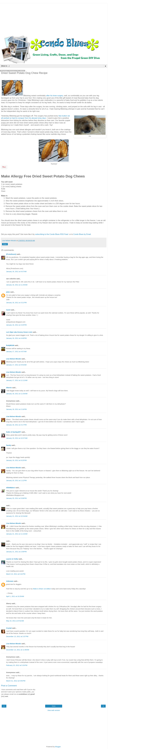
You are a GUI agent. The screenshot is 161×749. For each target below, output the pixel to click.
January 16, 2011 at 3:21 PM (16, 302)
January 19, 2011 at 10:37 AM (16, 438)
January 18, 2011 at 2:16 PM (16, 409)
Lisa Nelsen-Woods (13, 359)
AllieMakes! (10, 488)
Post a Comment (9, 685)
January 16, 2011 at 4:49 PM (16, 338)
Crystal (9, 628)
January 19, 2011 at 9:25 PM (16, 460)
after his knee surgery (54, 96)
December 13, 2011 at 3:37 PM (17, 636)
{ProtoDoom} (11, 254)
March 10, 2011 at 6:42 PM (15, 574)
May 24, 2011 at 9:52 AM (15, 621)
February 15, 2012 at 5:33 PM (16, 665)
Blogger (58, 747)
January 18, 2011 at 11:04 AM (16, 394)
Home (53, 706)
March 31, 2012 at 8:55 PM (15, 681)
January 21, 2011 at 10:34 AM (16, 516)
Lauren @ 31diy (12, 559)
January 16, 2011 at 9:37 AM (16, 271)
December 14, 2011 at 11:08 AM (17, 650)
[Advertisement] (53, 19)
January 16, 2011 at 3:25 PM (16, 325)
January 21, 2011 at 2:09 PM (16, 552)
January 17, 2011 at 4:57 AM (16, 351)
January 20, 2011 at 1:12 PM (16, 480)
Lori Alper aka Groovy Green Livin (19, 332)
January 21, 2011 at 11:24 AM (16, 534)
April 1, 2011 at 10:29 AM (15, 596)
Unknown (9, 581)
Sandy (8, 445)
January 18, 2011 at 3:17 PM (16, 425)
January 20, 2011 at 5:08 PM (16, 498)
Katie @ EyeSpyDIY (13, 432)
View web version (53, 710)
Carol (8, 310)
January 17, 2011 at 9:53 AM (16, 365)
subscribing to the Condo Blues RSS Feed (51, 234)
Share (5, 244)
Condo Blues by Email (82, 234)
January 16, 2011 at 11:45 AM (16, 285)
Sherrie (9, 388)
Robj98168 (10, 345)
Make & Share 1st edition (42, 589)
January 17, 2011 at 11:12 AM (16, 380)
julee (8, 292)
